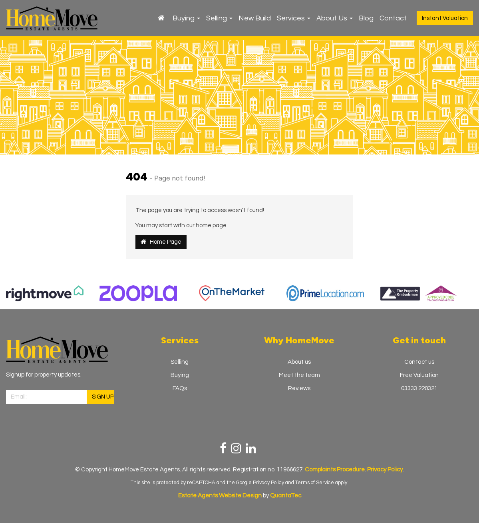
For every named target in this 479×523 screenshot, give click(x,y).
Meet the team (299, 375)
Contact (393, 18)
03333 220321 (419, 388)
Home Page (161, 241)
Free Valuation (419, 375)
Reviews (299, 388)
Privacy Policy (268, 482)
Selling (219, 18)
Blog (366, 18)
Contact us (419, 362)
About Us (334, 18)
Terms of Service (314, 482)
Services (293, 18)
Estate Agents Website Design (220, 496)
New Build (255, 18)
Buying (186, 18)
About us (299, 362)
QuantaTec (285, 496)
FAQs (180, 388)
